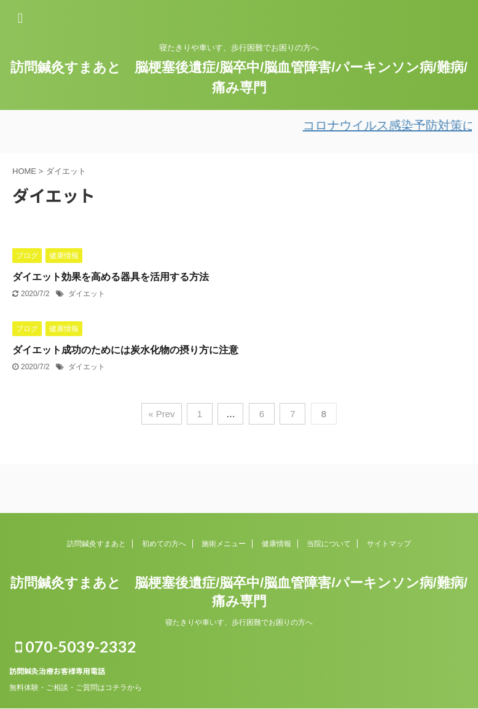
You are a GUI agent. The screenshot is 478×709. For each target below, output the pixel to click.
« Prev (161, 414)
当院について (329, 543)
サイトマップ (389, 543)
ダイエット (86, 293)
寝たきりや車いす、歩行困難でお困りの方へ (239, 622)
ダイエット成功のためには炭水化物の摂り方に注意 (125, 350)
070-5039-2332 (75, 646)
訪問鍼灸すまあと (96, 543)
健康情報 (276, 543)
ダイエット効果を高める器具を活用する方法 (110, 277)
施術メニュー (224, 543)
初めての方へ (164, 543)
